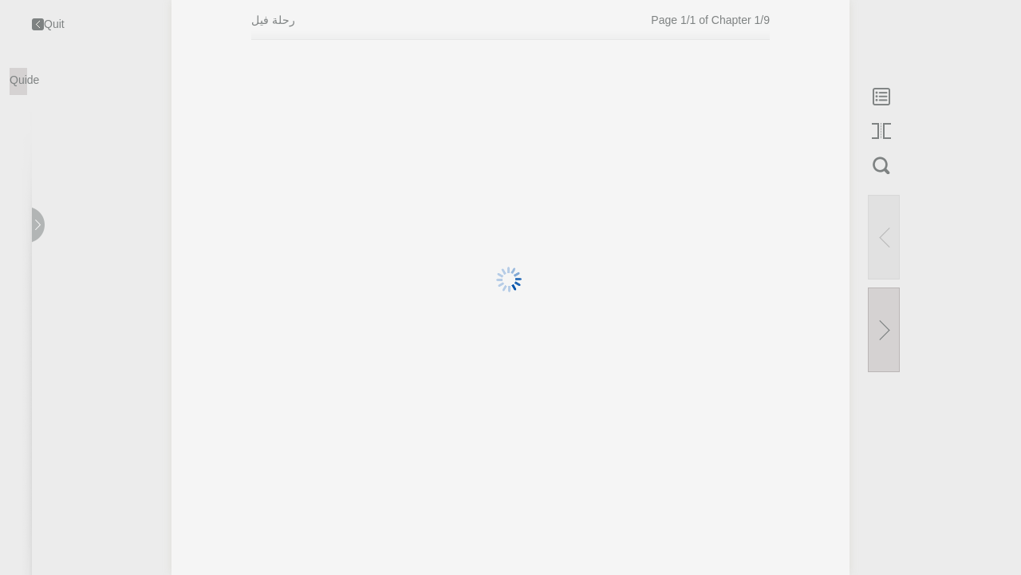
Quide (18, 79)
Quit (48, 24)
